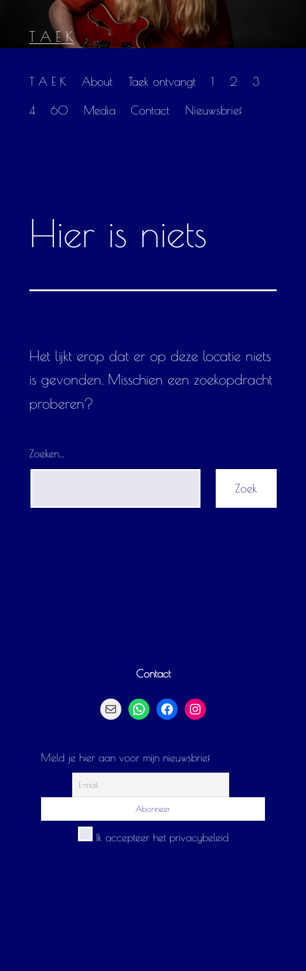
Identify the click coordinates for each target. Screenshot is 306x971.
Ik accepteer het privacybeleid (153, 837)
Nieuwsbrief (213, 110)
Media (99, 110)
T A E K (51, 36)
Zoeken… (46, 453)
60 (59, 110)
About (97, 81)
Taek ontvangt (162, 81)
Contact (150, 110)
